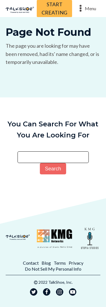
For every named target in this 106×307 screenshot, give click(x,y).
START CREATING (54, 8)
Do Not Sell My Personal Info (53, 269)
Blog (46, 263)
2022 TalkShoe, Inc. (55, 282)
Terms (60, 263)
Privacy (76, 263)
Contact (31, 263)
